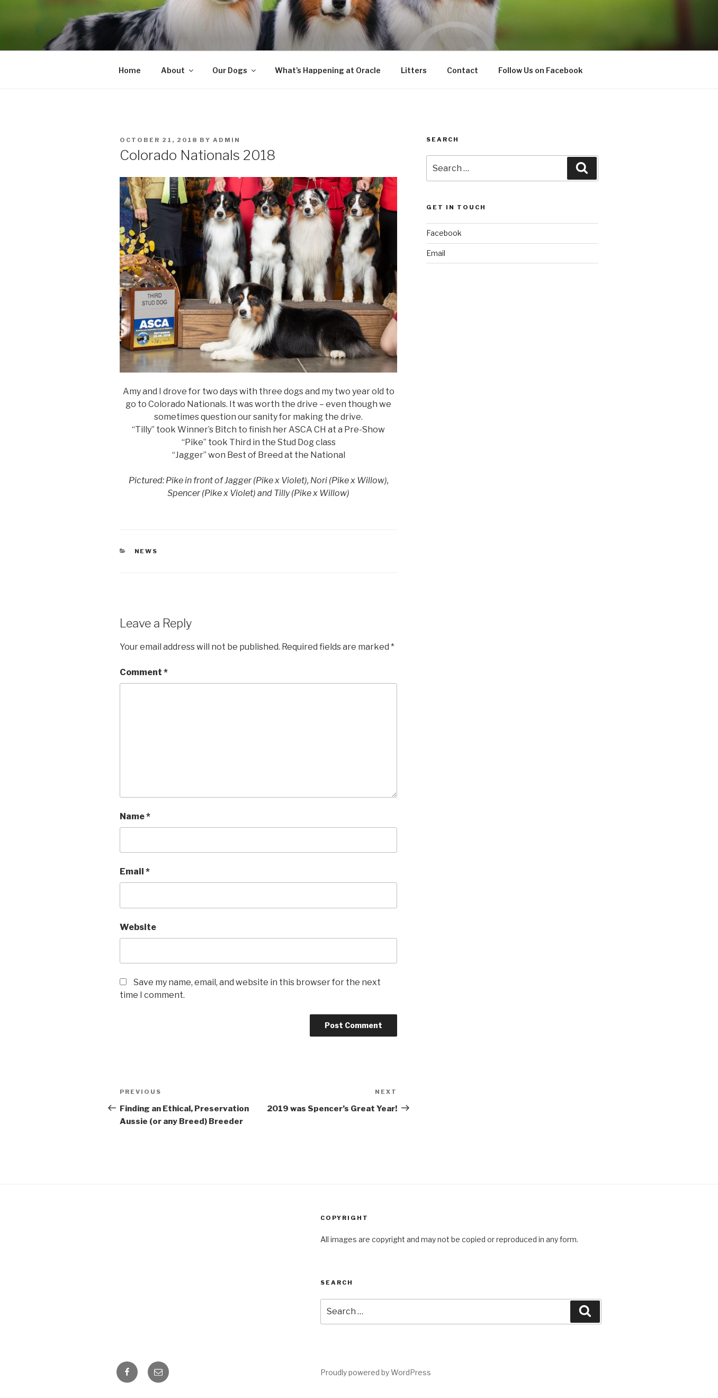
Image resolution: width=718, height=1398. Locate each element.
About (178, 70)
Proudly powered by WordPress (375, 1372)
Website (138, 927)
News (146, 551)
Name (135, 816)
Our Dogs (234, 70)
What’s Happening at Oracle (328, 70)
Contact (462, 70)
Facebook (444, 232)
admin (226, 140)
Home (130, 70)
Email (135, 871)
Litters (414, 70)
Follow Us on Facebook (540, 70)
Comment (144, 672)
